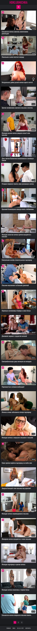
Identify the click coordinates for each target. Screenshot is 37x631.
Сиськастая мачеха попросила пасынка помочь (16, 615)
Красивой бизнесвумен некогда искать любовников (18, 209)
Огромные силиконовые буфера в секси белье (16, 310)
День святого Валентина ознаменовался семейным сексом (18, 159)
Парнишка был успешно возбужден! (13, 387)
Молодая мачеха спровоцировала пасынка (15, 513)
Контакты (28, 628)
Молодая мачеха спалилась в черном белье (15, 589)
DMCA (14, 628)
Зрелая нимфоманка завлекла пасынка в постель (17, 107)
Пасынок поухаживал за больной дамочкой (15, 285)
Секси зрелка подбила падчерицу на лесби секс (17, 463)
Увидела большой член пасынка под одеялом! (16, 488)
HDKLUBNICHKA (18, 2)
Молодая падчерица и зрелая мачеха (13, 564)
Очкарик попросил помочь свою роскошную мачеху (18, 184)
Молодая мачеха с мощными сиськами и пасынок (17, 437)
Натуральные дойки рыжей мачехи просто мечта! (17, 82)
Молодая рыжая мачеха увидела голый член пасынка (16, 134)
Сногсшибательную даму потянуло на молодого (16, 361)
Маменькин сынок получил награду (13, 57)
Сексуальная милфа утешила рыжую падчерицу (17, 260)
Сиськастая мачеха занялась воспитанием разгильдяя (15, 32)
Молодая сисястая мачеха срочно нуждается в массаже (16, 235)
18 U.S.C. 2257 (20, 628)
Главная (8, 628)
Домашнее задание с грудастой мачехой (14, 336)
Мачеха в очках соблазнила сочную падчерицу (16, 412)
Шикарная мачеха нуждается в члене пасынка (16, 539)
